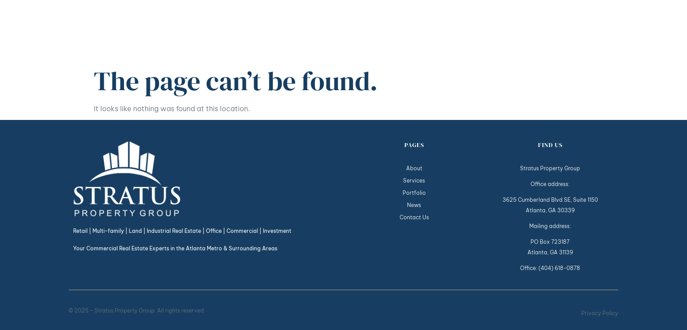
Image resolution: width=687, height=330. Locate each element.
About (420, 31)
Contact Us (594, 31)
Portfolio (514, 31)
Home (386, 31)
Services (465, 31)
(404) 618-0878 (559, 268)
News (552, 31)
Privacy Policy (599, 313)
